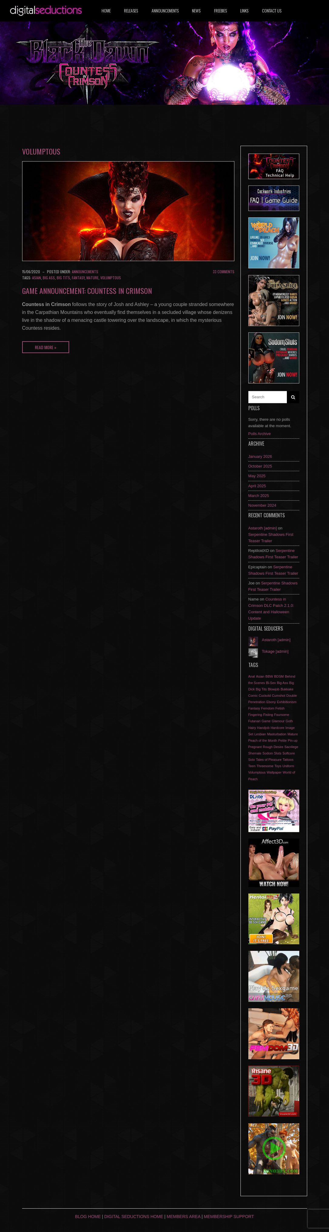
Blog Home (88, 1216)
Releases (131, 10)
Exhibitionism (287, 702)
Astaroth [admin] (262, 528)
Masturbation (277, 734)
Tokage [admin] (275, 651)
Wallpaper (274, 772)
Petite (282, 740)
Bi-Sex (271, 683)
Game (265, 721)
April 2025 (257, 486)
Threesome (265, 766)
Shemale (254, 753)
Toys (277, 766)
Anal (251, 676)
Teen (252, 766)
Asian (36, 277)
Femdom (267, 708)
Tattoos (288, 759)
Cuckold (265, 695)
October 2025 (260, 466)
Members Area (183, 1216)
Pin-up (292, 740)
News (196, 10)
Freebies (220, 10)
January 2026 (260, 456)
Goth (289, 721)
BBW (269, 676)
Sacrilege (291, 747)
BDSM (279, 676)
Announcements (165, 10)
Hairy (252, 728)
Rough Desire (273, 747)
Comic (253, 695)
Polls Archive (259, 433)
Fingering (255, 714)
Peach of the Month (262, 740)
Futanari (254, 721)
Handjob (263, 728)
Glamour (278, 721)
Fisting (268, 714)
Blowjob (274, 689)
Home (106, 10)
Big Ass (49, 277)
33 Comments (223, 271)
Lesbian (260, 734)
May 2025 (257, 476)
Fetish (279, 708)
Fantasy (78, 277)
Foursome (281, 714)
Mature (92, 277)
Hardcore (277, 728)
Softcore (289, 753)
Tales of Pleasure (268, 759)
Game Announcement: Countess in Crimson (87, 290)
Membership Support (229, 1216)
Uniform (288, 766)
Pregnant (255, 747)
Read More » (45, 347)
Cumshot (278, 695)
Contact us (271, 10)
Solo (251, 759)
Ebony (271, 702)
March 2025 (258, 495)
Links (244, 10)
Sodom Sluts (272, 753)
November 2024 (262, 505)
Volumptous (110, 277)
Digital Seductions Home (133, 1216)
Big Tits (63, 277)
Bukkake (286, 689)
